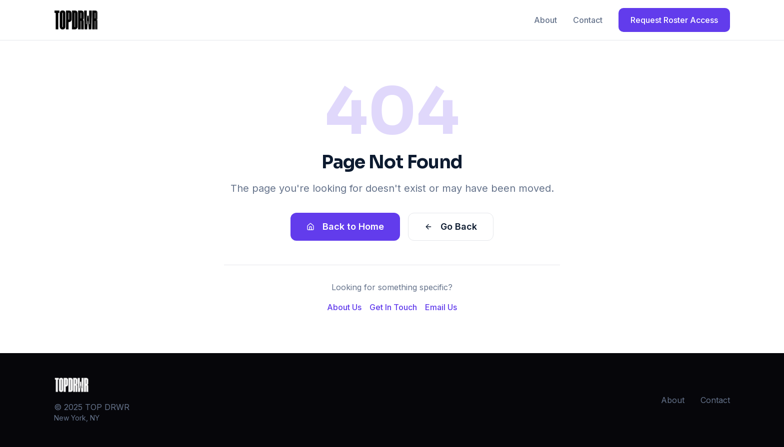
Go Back (450, 226)
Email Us (441, 307)
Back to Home (345, 226)
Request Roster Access (674, 20)
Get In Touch (393, 307)
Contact (587, 20)
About (545, 20)
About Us (344, 307)
